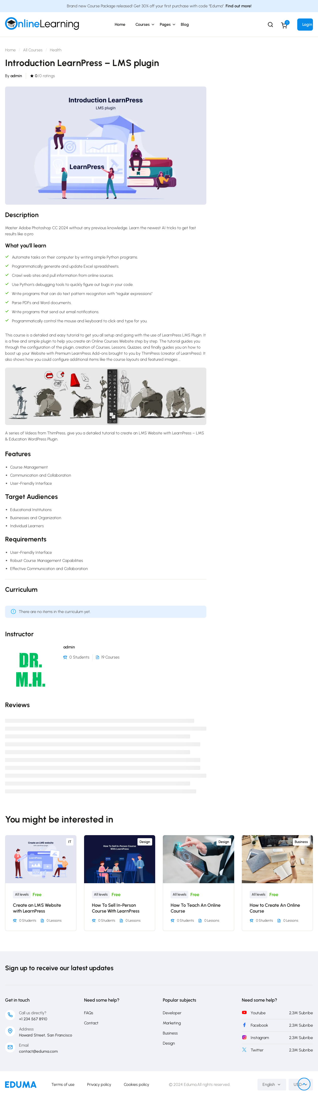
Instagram (260, 1037)
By (13, 76)
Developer (172, 1012)
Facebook (259, 1025)
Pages (165, 24)
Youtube (258, 1012)
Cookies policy (136, 1084)
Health (56, 50)
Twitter (257, 1050)
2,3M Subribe (301, 1012)
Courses (142, 24)
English (272, 1084)
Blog (185, 24)
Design (145, 842)
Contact (91, 1023)
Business (301, 842)
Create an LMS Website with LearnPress (37, 908)
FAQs (88, 1012)
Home (120, 24)
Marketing (172, 1023)
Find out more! (238, 6)
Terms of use (62, 1084)
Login (307, 24)
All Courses (33, 50)
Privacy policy (99, 1084)
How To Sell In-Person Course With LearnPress (116, 908)
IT (69, 842)
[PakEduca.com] (21, 1084)
